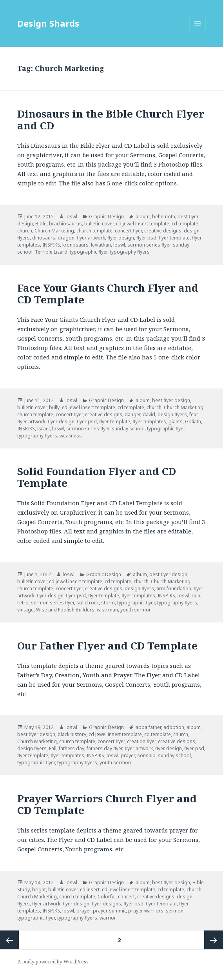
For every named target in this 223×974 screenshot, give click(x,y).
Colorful (107, 896)
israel (43, 428)
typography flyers (130, 251)
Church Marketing (54, 230)
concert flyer (128, 230)
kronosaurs (75, 244)
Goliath (193, 421)
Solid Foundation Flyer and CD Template (96, 477)
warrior (108, 917)
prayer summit (109, 910)
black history (72, 734)
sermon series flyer (148, 244)
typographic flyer (88, 251)
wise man (107, 609)
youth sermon (136, 609)
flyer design (120, 237)
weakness (71, 435)
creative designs (162, 230)
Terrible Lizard (51, 251)
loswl (71, 216)
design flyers (172, 414)
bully (54, 407)
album (143, 216)
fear (193, 414)
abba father (148, 727)
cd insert (90, 889)
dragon (66, 237)
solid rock (87, 602)
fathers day (71, 748)
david (149, 414)
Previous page (9, 939)
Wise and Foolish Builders (65, 609)
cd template (185, 223)
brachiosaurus (65, 223)
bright (39, 889)
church (24, 230)
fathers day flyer (104, 748)
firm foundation (173, 588)
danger (132, 414)
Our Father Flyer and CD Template (107, 645)
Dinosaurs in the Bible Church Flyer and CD (110, 119)
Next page (213, 939)
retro (23, 602)
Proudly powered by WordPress (53, 961)
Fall (52, 748)
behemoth (163, 216)
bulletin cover (99, 223)
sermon (174, 910)
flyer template (174, 237)
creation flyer (141, 741)
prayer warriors (145, 910)
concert (126, 896)
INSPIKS (51, 244)
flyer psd (146, 237)
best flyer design (171, 400)
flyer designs (106, 903)
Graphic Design (106, 216)
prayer (128, 755)
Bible (41, 223)
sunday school (128, 428)
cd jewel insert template (142, 223)
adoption (173, 727)
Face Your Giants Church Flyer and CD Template (107, 294)
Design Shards (48, 23)
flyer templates (149, 421)
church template (94, 230)
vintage (25, 609)
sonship (146, 755)
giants (176, 421)
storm (108, 602)
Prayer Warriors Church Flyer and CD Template (107, 804)
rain (196, 595)
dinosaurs (43, 237)
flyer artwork (91, 237)
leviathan (101, 244)
